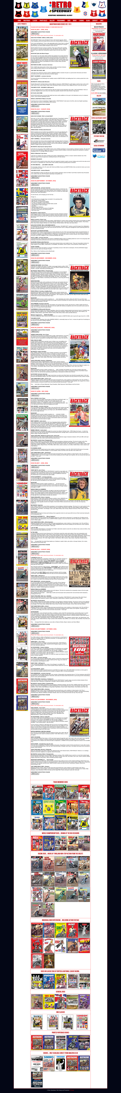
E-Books (81, 20)
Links (101, 20)
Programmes (61, 20)
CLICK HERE (94, 93)
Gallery (52, 20)
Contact (95, 20)
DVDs (68, 20)
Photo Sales (43, 20)
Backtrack (26, 20)
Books (75, 20)
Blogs (88, 20)
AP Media (71, 1090)
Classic (35, 20)
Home (19, 20)
